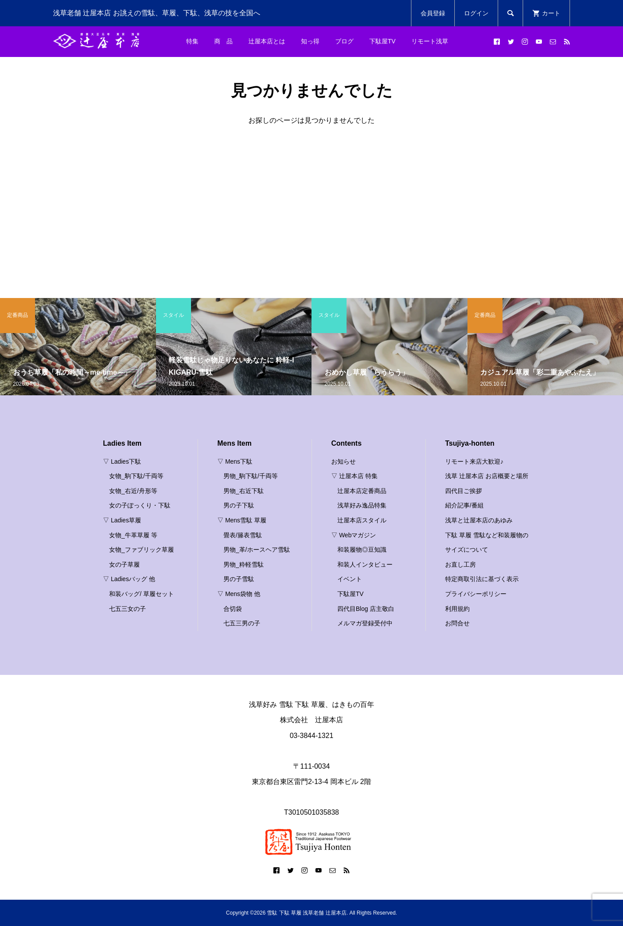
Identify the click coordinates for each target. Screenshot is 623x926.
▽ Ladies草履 (122, 520)
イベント (349, 578)
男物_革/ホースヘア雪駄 (256, 549)
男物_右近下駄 (243, 490)
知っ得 (310, 41)
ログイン (476, 13)
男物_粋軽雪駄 (243, 564)
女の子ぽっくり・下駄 (139, 505)
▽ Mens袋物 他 (238, 593)
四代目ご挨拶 (463, 490)
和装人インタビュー (365, 564)
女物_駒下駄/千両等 (136, 475)
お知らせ (343, 461)
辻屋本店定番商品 (361, 490)
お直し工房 (460, 564)
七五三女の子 (127, 608)
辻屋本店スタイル (361, 520)
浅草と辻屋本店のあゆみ (479, 520)
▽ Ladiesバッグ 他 (129, 578)
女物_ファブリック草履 (141, 549)
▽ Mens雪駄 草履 (241, 520)
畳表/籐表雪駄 (242, 535)
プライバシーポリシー (475, 593)
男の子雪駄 (238, 578)
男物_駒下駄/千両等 (250, 475)
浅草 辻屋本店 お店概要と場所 (486, 475)
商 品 (223, 41)
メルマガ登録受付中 (365, 623)
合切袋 (232, 608)
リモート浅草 (429, 41)
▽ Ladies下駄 (122, 461)
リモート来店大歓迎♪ (474, 461)
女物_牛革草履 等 (133, 535)
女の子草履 (124, 564)
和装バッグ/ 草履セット (141, 593)
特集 (192, 41)
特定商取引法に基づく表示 (482, 578)
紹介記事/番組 (464, 505)
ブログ (344, 41)
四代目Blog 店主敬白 (365, 608)
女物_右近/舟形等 (133, 490)
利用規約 (457, 608)
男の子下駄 (238, 505)
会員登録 (433, 13)
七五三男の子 (241, 623)
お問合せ (457, 623)
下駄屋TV (382, 41)
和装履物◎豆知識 (361, 549)
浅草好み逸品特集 (361, 505)
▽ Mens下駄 (234, 461)
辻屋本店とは (266, 41)
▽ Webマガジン (353, 535)
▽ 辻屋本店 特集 (354, 475)
